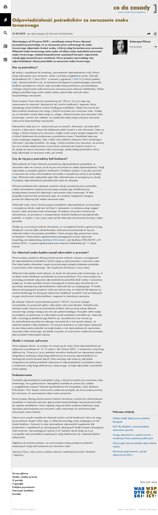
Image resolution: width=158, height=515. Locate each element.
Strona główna (20, 473)
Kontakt (16, 494)
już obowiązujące (36, 33)
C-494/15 (76, 79)
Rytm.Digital (152, 509)
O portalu (17, 480)
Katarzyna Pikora (140, 41)
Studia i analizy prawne (24, 477)
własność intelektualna (60, 33)
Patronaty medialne (23, 490)
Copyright (17, 483)
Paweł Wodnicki (130, 509)
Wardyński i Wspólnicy (27, 509)
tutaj (14, 82)
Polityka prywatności (23, 487)
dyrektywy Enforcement (54, 240)
